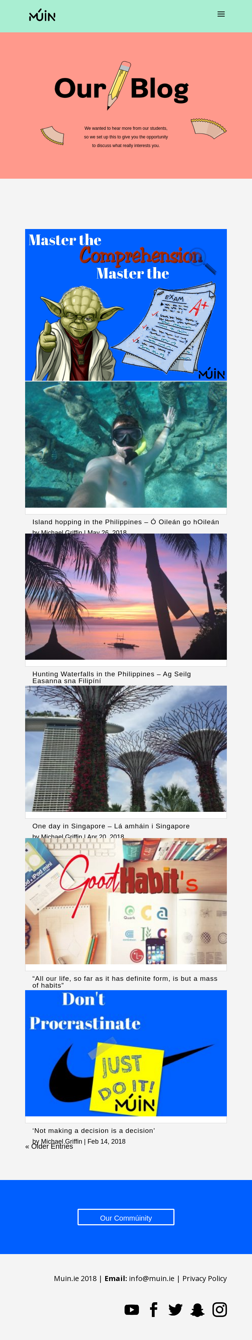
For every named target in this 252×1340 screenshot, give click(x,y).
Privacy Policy (204, 1278)
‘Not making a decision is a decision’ (93, 1130)
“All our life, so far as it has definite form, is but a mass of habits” (125, 982)
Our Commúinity (126, 1218)
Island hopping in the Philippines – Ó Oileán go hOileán (125, 522)
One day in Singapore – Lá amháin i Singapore (111, 826)
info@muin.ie (151, 1278)
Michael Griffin (61, 532)
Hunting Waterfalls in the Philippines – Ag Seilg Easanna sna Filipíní (111, 677)
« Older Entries (49, 1146)
